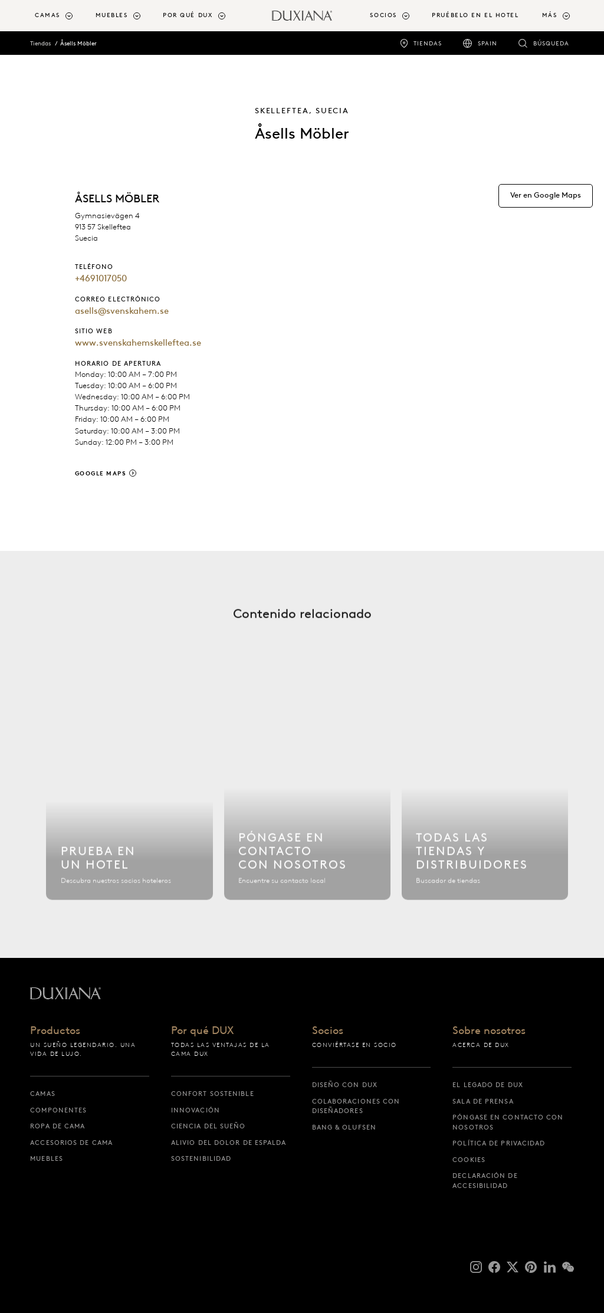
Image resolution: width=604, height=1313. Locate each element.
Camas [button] (47, 15)
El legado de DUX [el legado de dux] (487, 1085)
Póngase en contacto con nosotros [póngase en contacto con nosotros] (507, 1122)
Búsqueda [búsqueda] (551, 43)
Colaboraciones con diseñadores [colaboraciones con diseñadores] (356, 1106)
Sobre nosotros (489, 1031)
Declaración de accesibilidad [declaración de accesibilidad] (484, 1180)
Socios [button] (383, 15)
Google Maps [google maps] (101, 473)
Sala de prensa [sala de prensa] (482, 1101)
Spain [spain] (487, 43)
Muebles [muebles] (46, 1158)
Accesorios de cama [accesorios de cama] (71, 1142)
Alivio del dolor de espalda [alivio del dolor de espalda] (229, 1142)
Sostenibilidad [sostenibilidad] (201, 1158)
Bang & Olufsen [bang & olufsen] (344, 1127)
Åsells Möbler (78, 43)
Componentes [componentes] (58, 1110)
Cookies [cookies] (468, 1160)
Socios (327, 1031)
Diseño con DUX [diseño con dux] (345, 1085)
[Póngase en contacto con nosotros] (307, 802)
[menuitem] (60, 15)
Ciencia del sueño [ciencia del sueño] (208, 1126)
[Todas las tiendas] (485, 802)
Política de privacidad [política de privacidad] (498, 1143)
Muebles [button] (112, 15)
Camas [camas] (42, 1093)
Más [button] (549, 15)
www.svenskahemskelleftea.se (138, 342)
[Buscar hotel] (129, 802)
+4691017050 (101, 278)
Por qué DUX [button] (187, 15)
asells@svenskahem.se (122, 311)
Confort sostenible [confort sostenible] (212, 1093)
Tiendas (40, 43)
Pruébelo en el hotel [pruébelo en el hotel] (475, 15)
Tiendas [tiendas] (427, 43)
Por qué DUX (202, 1031)
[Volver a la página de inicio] (302, 15)
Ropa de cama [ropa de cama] (57, 1126)
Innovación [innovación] (195, 1110)
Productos (55, 1031)
